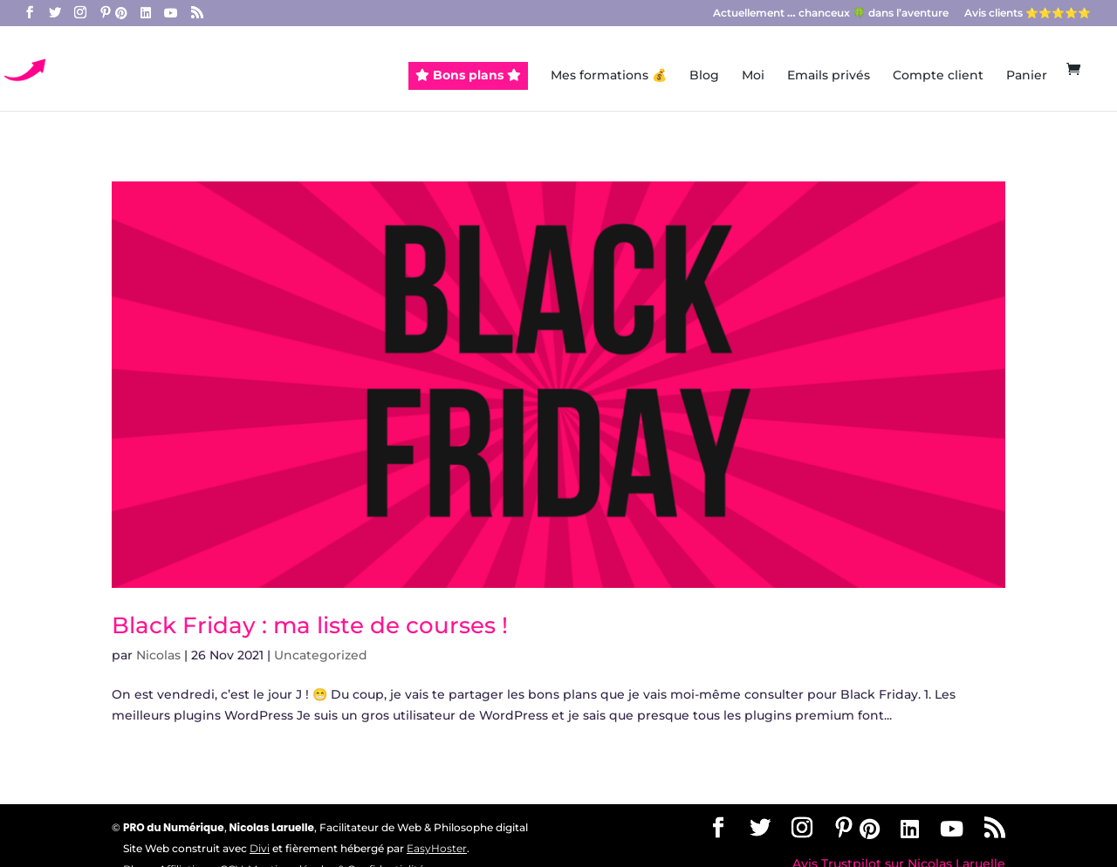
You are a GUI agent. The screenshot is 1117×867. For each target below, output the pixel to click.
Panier (1026, 76)
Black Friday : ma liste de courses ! (310, 625)
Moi (753, 76)
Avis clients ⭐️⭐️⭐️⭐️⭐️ (1027, 13)
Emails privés (828, 76)
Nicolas (158, 655)
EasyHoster (437, 848)
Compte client (938, 76)
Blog (704, 76)
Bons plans (468, 75)
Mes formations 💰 (609, 76)
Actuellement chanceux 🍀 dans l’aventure (831, 13)
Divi (260, 848)
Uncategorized (320, 655)
